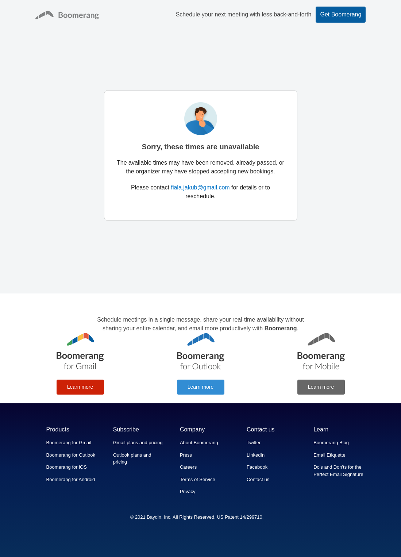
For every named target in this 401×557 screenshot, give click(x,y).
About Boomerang (199, 442)
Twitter (254, 442)
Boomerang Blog (331, 442)
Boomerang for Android (70, 479)
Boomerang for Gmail (69, 442)
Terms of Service (197, 479)
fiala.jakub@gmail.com (200, 187)
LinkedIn (256, 455)
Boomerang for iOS (66, 467)
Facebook (257, 467)
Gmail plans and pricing (138, 442)
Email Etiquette (329, 455)
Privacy (188, 491)
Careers (188, 467)
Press (186, 455)
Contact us (258, 479)
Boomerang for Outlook (70, 455)
